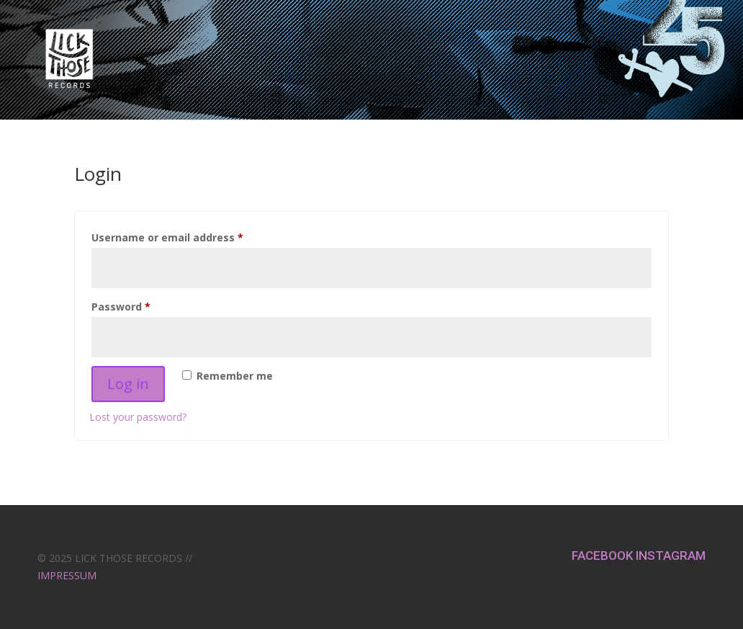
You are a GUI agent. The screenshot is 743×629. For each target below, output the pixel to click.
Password (143, 305)
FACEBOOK (604, 555)
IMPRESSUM (66, 575)
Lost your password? (137, 417)
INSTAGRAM (671, 555)
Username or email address (190, 236)
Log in (128, 383)
